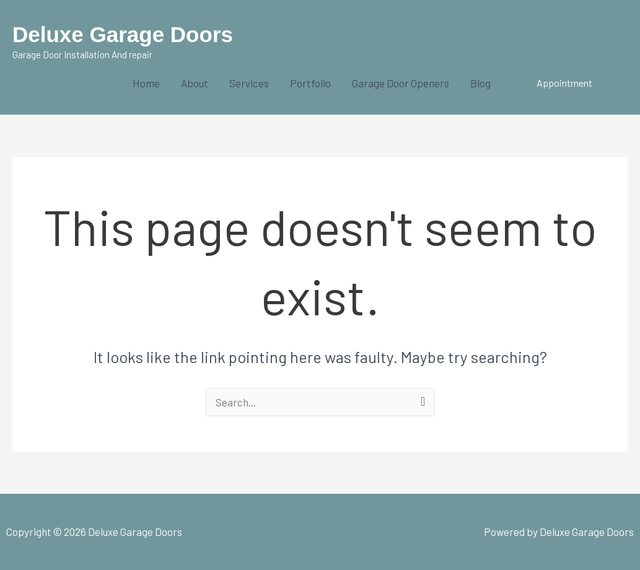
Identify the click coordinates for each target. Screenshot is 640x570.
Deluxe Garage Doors (122, 34)
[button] (564, 83)
